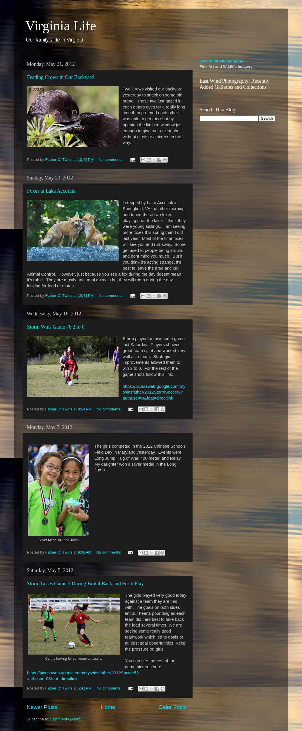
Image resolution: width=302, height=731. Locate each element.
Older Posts (173, 707)
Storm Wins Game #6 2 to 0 (56, 327)
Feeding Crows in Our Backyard (60, 77)
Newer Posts (42, 707)
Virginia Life (60, 25)
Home (108, 707)
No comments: (112, 159)
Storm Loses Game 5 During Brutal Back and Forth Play (85, 583)
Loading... (208, 95)
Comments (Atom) (66, 719)
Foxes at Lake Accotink (51, 191)
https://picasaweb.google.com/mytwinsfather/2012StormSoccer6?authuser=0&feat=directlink (154, 392)
